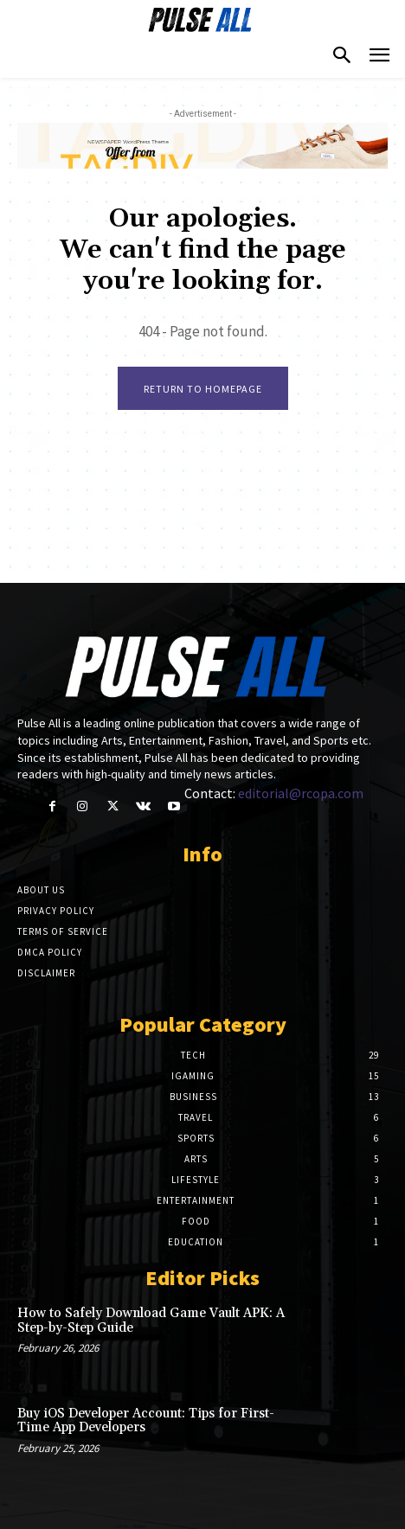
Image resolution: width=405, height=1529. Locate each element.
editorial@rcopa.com (300, 793)
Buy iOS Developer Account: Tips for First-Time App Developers (145, 1420)
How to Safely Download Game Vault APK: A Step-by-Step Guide (151, 1320)
